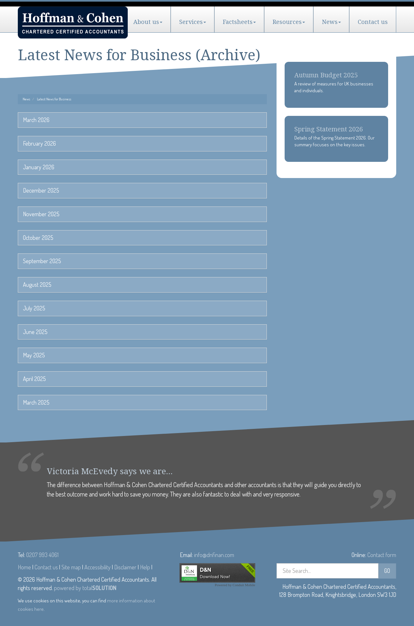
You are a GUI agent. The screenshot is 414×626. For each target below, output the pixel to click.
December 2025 (41, 190)
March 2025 (36, 402)
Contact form (381, 554)
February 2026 (39, 143)
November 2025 (41, 214)
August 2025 (37, 284)
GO (387, 570)
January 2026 (38, 167)
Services (192, 21)
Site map (71, 567)
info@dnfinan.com (214, 554)
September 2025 (42, 260)
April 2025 (34, 378)
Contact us (373, 21)
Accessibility (97, 567)
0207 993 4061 (42, 554)
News (331, 21)
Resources (289, 21)
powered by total (85, 587)
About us (147, 21)
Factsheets (239, 21)
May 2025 (34, 355)
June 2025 (35, 331)
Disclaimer (125, 567)
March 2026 (36, 119)
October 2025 (38, 237)
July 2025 (34, 308)
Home (24, 567)
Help (145, 567)
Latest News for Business (54, 99)
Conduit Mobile (244, 585)
